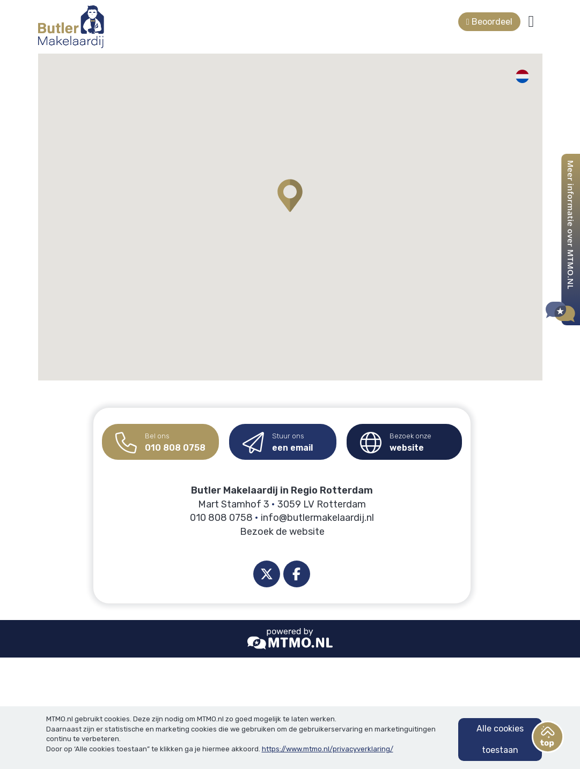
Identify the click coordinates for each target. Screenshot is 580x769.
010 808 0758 (160, 438)
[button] (290, 195)
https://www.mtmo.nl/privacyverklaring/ (327, 749)
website (395, 438)
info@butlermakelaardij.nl (317, 518)
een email (278, 438)
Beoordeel (489, 22)
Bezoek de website (282, 531)
